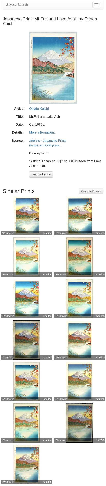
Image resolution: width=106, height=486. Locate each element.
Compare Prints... (91, 191)
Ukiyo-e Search (17, 4)
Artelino (47, 233)
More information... (43, 132)
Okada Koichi (39, 109)
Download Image (41, 174)
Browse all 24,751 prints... (45, 145)
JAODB (47, 357)
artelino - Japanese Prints (47, 140)
